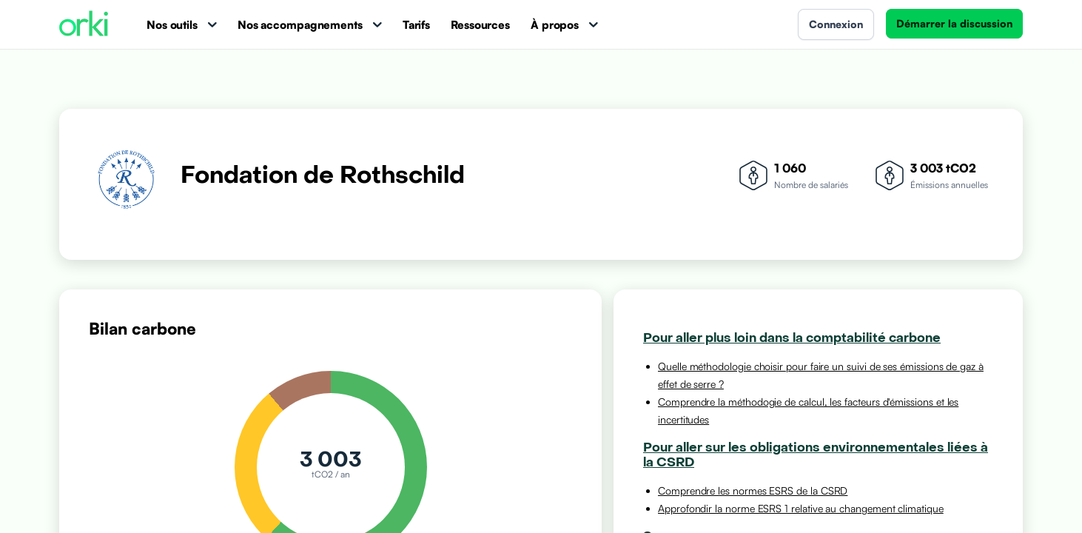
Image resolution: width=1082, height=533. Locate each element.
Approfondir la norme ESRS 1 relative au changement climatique (801, 508)
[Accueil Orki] (83, 24)
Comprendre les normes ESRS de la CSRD (752, 490)
